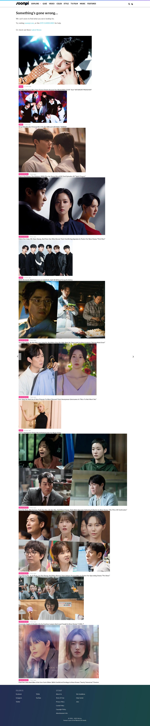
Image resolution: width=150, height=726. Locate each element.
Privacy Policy (60, 702)
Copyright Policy (61, 709)
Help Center (79, 698)
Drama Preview (23, 174)
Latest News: (36, 30)
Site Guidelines (80, 694)
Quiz (45, 4)
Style (66, 4)
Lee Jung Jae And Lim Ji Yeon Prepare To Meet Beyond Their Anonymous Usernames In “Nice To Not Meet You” (58, 399)
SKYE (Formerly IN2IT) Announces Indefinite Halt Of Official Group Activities (46, 280)
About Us (59, 694)
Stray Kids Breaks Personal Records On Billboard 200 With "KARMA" (43, 127)
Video (52, 4)
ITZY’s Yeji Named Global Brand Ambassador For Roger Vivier (40, 433)
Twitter (18, 702)
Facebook (19, 694)
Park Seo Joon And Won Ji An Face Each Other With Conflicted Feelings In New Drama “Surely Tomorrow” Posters (59, 682)
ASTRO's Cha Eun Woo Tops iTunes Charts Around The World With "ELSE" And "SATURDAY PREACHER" (55, 90)
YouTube (38, 698)
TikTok (38, 694)
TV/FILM (74, 4)
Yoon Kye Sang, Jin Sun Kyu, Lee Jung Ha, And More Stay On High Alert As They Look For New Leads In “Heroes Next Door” (62, 342)
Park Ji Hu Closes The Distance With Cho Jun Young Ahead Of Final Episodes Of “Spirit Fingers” (52, 176)
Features (91, 4)
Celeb (59, 4)
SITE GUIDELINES (47, 23)
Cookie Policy (60, 705)
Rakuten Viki (78, 720)
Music (82, 4)
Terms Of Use (60, 698)
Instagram (19, 698)
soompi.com (29, 23)
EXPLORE (35, 4)
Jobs (77, 702)
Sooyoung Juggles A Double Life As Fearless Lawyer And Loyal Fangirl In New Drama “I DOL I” (51, 624)
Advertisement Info (62, 713)
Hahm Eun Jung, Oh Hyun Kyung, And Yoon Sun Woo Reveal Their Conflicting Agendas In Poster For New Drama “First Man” (62, 239)
